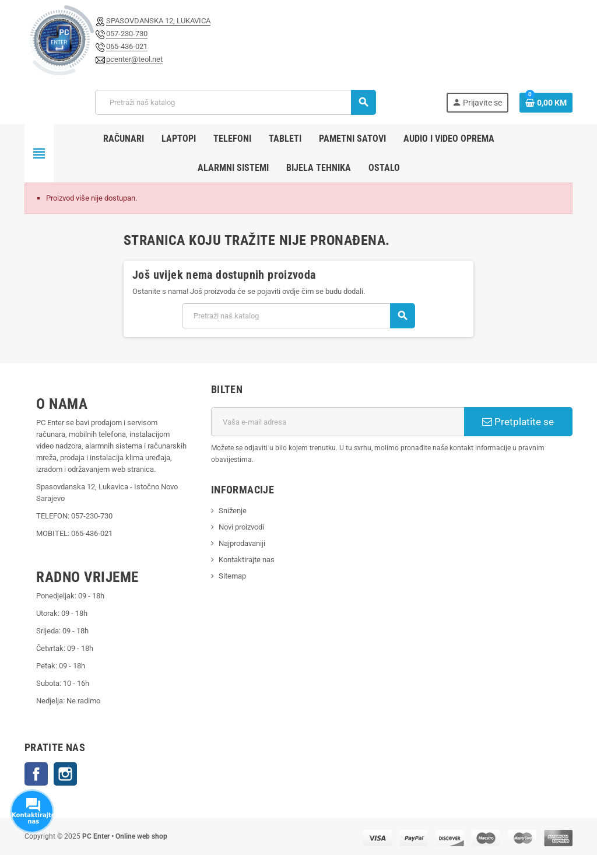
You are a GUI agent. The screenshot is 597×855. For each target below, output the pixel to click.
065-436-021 (127, 46)
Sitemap (232, 576)
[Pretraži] (235, 102)
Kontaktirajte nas (247, 559)
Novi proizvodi (241, 527)
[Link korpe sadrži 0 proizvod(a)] (546, 103)
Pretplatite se (518, 422)
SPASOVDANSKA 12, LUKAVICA (158, 20)
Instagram (65, 774)
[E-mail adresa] (337, 421)
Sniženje (233, 510)
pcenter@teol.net (134, 59)
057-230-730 (127, 33)
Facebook (36, 774)
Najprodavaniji (242, 543)
